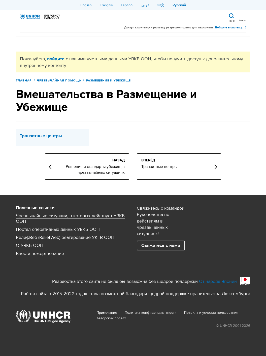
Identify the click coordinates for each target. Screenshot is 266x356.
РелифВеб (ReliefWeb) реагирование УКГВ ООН (65, 237)
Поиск (231, 20)
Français (106, 5)
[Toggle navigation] (242, 16)
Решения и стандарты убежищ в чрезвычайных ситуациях (95, 169)
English (86, 5)
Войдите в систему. (229, 27)
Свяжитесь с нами (160, 245)
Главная (24, 80)
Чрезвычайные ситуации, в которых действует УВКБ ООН (70, 218)
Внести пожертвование (40, 253)
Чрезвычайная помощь (59, 80)
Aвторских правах (111, 318)
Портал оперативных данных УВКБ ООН (58, 229)
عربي (145, 5)
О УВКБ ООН (29, 245)
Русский (179, 5)
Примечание (106, 312)
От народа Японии (218, 281)
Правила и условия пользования (211, 312)
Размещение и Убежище (108, 80)
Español (127, 5)
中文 (160, 5)
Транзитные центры (41, 136)
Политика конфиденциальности (151, 312)
